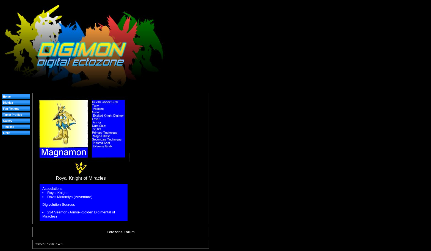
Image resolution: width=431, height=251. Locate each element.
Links (6, 132)
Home (7, 96)
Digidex (8, 102)
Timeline (8, 126)
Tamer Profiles (12, 114)
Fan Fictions (11, 108)
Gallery (7, 120)
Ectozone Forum (121, 232)
